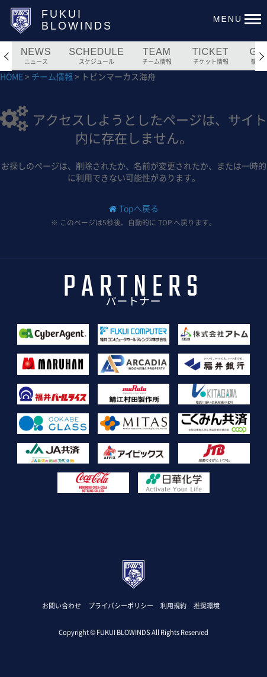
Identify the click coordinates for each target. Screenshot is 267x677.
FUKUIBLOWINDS (76, 20)
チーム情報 (53, 76)
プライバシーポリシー (120, 606)
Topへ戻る (139, 208)
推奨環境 (207, 606)
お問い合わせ (61, 606)
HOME (12, 76)
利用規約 (173, 606)
